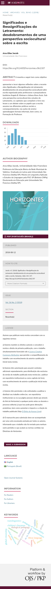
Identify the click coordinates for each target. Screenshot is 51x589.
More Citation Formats (17, 283)
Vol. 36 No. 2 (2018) (29, 12)
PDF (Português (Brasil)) (19, 236)
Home (6, 12)
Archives (15, 12)
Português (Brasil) (14, 466)
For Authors (8, 499)
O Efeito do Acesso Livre (31, 411)
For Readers (8, 495)
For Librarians (9, 503)
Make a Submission (16, 444)
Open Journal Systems (13, 478)
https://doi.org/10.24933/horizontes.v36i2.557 (24, 68)
